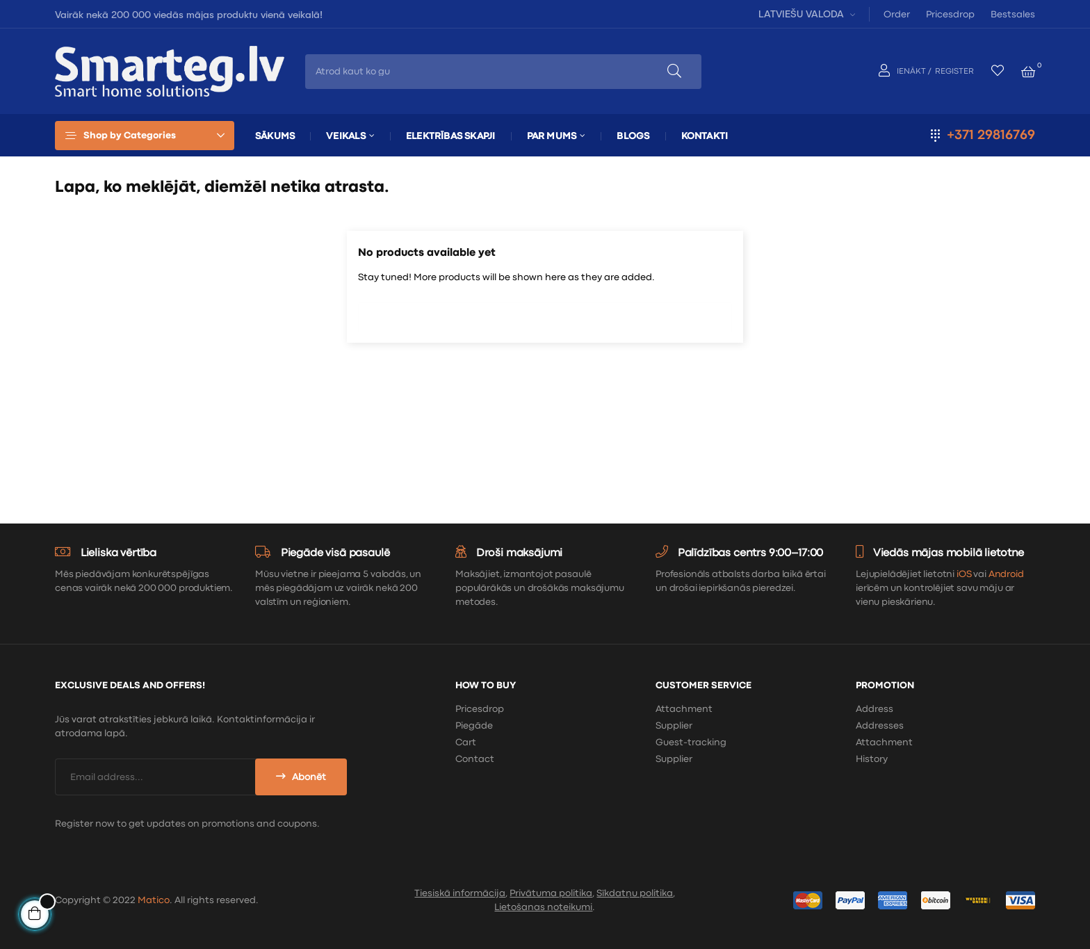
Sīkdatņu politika (634, 893)
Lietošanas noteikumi (543, 907)
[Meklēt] (545, 313)
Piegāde (474, 726)
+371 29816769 (991, 135)
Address (874, 709)
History (872, 759)
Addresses (880, 726)
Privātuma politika (551, 893)
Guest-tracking (691, 742)
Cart (465, 742)
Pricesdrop (950, 14)
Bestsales (1013, 14)
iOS (964, 574)
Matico (154, 900)
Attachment (684, 709)
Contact (474, 759)
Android (1006, 574)
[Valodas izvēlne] (805, 13)
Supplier (674, 726)
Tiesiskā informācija (459, 893)
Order (897, 14)
